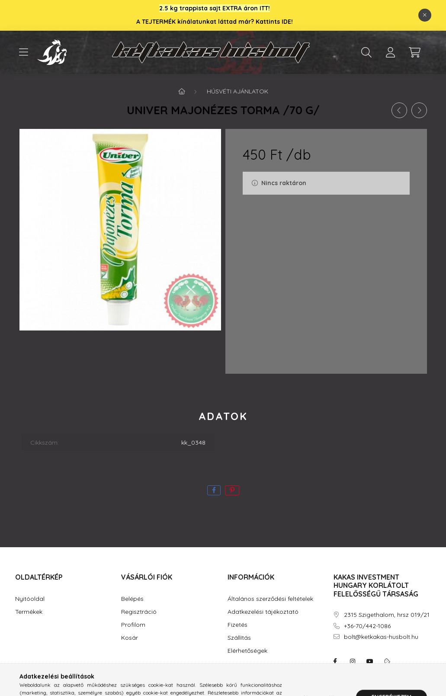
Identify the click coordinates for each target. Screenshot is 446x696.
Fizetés (237, 625)
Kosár (129, 637)
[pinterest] (232, 490)
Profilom (133, 625)
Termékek (28, 612)
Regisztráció (139, 612)
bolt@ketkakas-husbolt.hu (381, 637)
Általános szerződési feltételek (270, 599)
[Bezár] (424, 15)
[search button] (366, 52)
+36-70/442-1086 (367, 626)
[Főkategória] (181, 91)
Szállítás (239, 637)
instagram (352, 661)
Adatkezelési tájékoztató (263, 612)
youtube (370, 661)
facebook (335, 661)
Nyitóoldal (30, 599)
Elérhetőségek (247, 650)
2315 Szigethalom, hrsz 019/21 (387, 615)
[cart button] (415, 52)
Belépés (132, 599)
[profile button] (390, 52)
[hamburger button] (23, 52)
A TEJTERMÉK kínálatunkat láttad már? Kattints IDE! (214, 22)
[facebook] (214, 490)
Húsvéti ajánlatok (237, 91)
